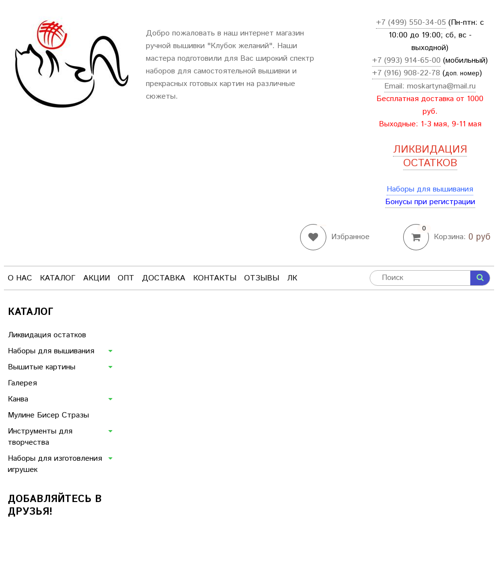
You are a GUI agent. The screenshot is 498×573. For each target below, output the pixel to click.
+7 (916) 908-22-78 (406, 73)
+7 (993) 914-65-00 (406, 60)
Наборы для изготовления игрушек (55, 464)
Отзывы (261, 278)
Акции (96, 278)
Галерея (22, 383)
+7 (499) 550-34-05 (411, 22)
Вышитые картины (41, 367)
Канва (18, 399)
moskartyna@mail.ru (441, 86)
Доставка (163, 278)
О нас (20, 278)
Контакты (214, 278)
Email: (395, 86)
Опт (126, 278)
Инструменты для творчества (40, 437)
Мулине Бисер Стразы (48, 415)
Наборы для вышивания (430, 189)
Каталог (57, 278)
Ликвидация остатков (47, 335)
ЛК (292, 278)
